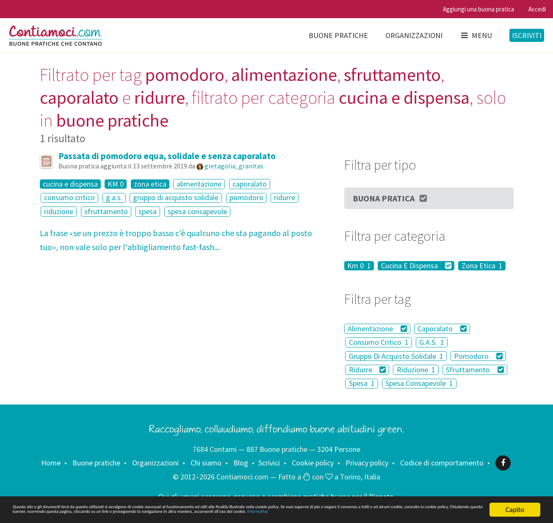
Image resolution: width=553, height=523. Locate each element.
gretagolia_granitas (234, 166)
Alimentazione (377, 328)
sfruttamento (106, 211)
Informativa (248, 513)
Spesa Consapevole (419, 383)
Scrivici (269, 463)
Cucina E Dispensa (416, 265)
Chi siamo (206, 463)
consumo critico (69, 198)
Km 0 (359, 265)
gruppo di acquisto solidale (175, 198)
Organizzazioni (413, 35)
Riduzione (416, 369)
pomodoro (246, 198)
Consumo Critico (379, 342)
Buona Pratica (390, 198)
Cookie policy (313, 463)
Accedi (537, 9)
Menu (476, 35)
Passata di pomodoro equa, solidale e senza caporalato (167, 156)
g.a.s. (114, 198)
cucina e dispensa (70, 184)
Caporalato (442, 328)
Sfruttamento (475, 369)
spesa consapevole (197, 211)
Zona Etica (482, 265)
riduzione (58, 211)
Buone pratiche (338, 35)
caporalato (249, 184)
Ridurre (367, 369)
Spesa (362, 383)
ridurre (284, 198)
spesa (147, 211)
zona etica (150, 184)
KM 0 (116, 184)
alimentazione (199, 184)
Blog (240, 463)
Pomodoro (478, 356)
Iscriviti (527, 35)
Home (51, 463)
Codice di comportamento (442, 463)
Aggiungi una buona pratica (478, 9)
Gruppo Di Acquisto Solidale (396, 356)
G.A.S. (431, 342)
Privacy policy (367, 463)
